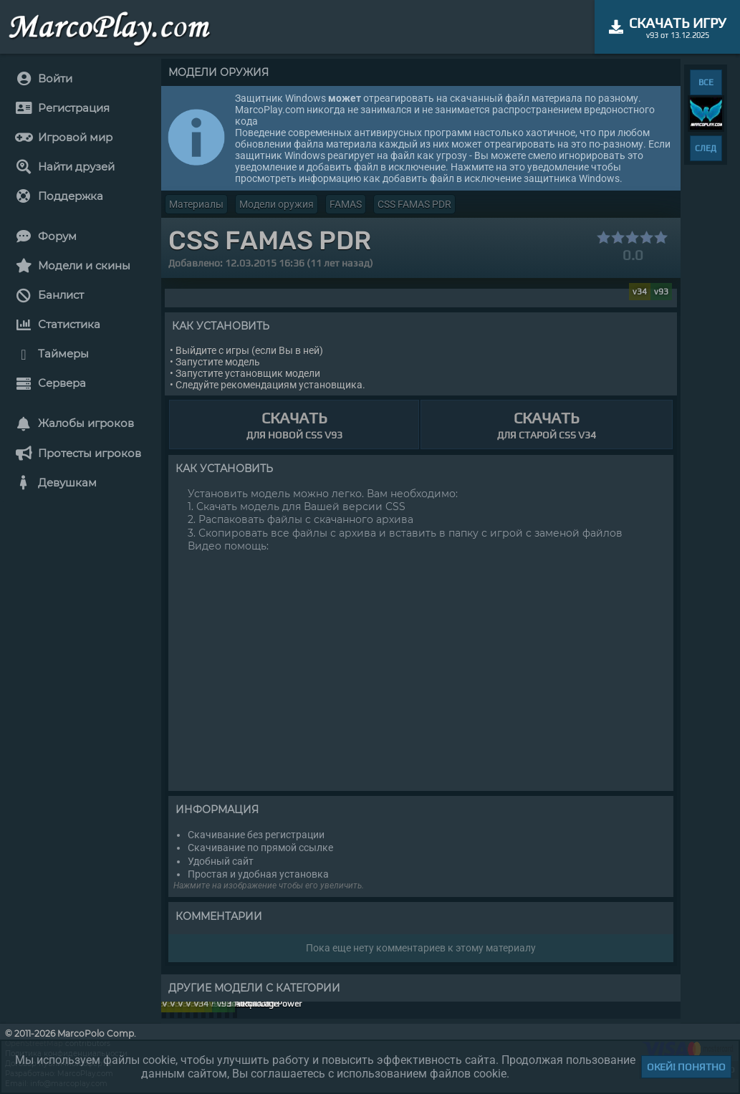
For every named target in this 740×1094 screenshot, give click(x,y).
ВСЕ (705, 82)
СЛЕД (705, 148)
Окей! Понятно (686, 1067)
